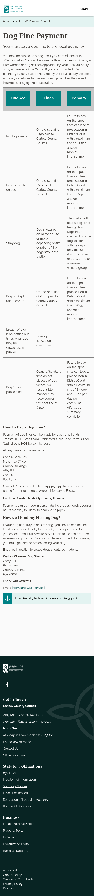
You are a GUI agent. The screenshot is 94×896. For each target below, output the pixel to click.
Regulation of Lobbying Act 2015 (25, 799)
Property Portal (13, 830)
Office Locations (14, 755)
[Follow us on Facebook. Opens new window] (7, 684)
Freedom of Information (19, 779)
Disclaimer (10, 888)
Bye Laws (10, 773)
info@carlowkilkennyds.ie (29, 588)
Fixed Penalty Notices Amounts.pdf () (46, 598)
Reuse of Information (17, 806)
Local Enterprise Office (18, 824)
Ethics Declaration (15, 793)
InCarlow (9, 837)
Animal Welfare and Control (33, 21)
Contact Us (10, 748)
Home (6, 21)
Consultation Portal (16, 844)
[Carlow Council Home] (47, 668)
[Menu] (84, 8)
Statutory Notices (15, 786)
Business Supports (16, 851)
